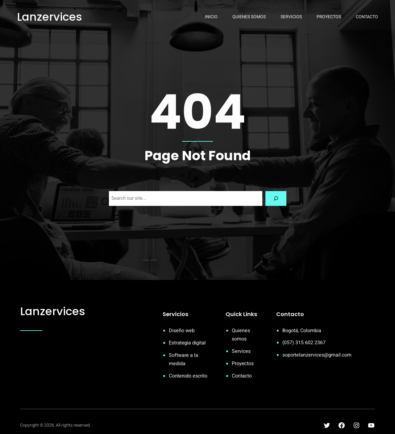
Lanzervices (49, 17)
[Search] (275, 198)
